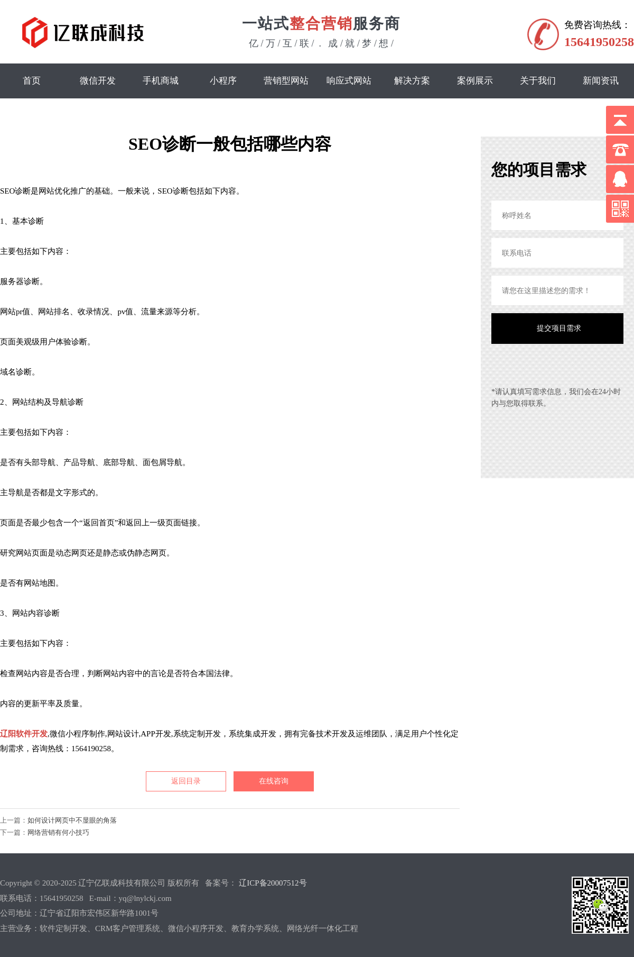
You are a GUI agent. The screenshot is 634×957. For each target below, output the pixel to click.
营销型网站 (286, 81)
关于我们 (538, 81)
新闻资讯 (601, 81)
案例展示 (475, 81)
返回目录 (186, 781)
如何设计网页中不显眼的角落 (72, 820)
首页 (32, 81)
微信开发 (98, 81)
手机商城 (161, 81)
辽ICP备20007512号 (272, 883)
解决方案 (412, 81)
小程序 (223, 81)
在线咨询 (273, 781)
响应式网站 (349, 81)
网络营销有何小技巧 (58, 832)
